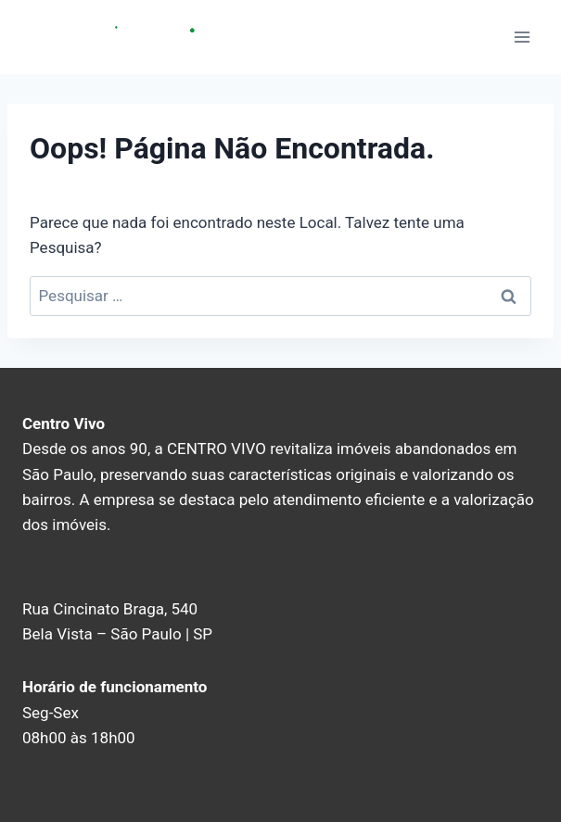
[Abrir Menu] (521, 36)
